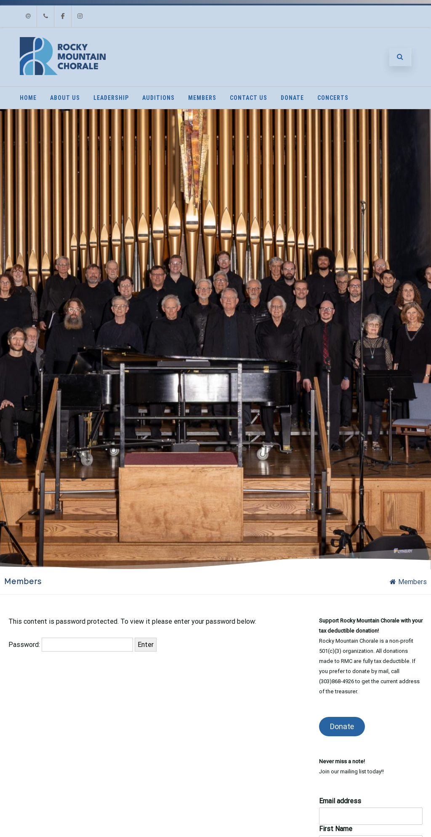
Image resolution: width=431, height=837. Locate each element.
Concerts (333, 97)
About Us (65, 97)
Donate (292, 97)
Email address (340, 801)
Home (28, 97)
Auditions (158, 97)
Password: (70, 645)
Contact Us (248, 97)
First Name (335, 829)
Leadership (111, 97)
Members (202, 97)
